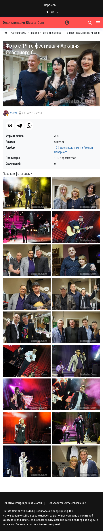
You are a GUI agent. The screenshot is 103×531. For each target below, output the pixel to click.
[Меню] (98, 22)
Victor (13, 113)
